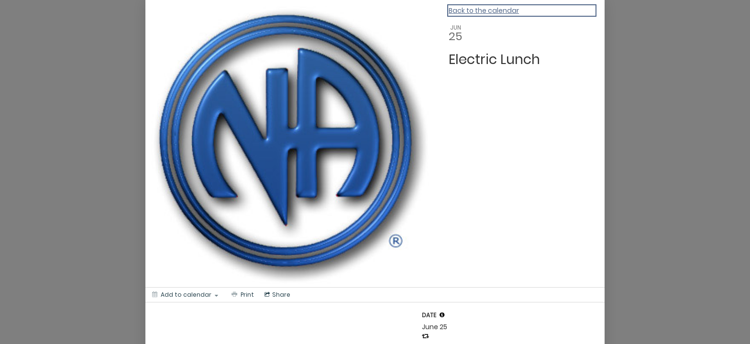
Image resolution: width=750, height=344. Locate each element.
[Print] (242, 295)
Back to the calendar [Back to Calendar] (484, 10)
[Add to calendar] (185, 295)
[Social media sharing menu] (276, 295)
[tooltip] (442, 315)
